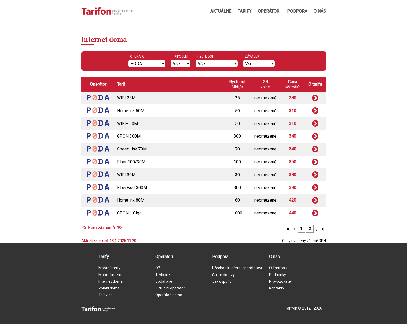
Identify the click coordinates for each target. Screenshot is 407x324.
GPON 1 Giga (129, 213)
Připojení (180, 56)
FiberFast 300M (132, 187)
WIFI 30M (126, 174)
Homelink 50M (130, 110)
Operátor (138, 56)
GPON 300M (129, 136)
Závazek (252, 56)
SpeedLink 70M (132, 149)
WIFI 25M (126, 97)
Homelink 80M (130, 200)
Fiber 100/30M (131, 161)
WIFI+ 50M (127, 123)
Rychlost (205, 56)
